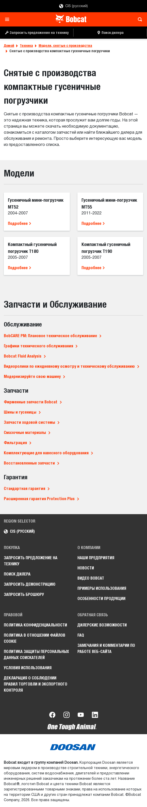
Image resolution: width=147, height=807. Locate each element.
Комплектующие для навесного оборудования (46, 452)
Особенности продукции (101, 598)
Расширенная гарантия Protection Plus (39, 498)
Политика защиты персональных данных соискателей (36, 654)
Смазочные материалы (25, 432)
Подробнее (19, 223)
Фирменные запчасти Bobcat (30, 402)
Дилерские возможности (102, 625)
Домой (9, 46)
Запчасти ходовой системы (29, 422)
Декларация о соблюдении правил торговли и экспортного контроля (35, 684)
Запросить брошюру (24, 594)
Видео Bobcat (90, 578)
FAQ (80, 635)
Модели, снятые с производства (65, 46)
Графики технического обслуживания (38, 346)
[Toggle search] (138, 19)
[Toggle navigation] (8, 19)
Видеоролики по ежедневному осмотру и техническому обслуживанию (69, 366)
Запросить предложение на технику (30, 560)
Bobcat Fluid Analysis (22, 356)
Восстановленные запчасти (29, 463)
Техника (26, 46)
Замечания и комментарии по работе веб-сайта (106, 648)
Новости (85, 568)
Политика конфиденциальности (35, 625)
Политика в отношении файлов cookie (34, 638)
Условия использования (28, 667)
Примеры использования (101, 588)
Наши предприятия (95, 557)
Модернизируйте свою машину (32, 376)
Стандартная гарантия (24, 488)
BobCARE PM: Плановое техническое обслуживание (50, 335)
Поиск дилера (17, 574)
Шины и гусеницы (20, 412)
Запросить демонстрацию (29, 584)
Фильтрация (15, 442)
